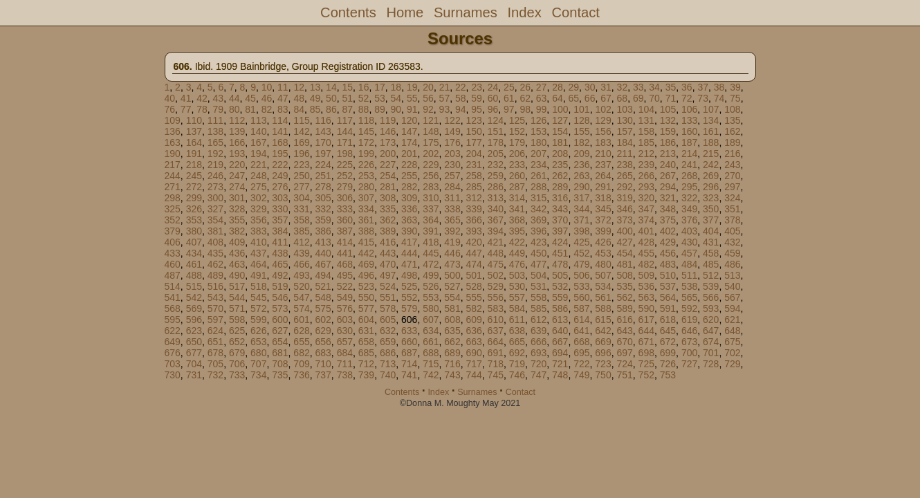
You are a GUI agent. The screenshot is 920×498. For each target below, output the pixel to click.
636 (473, 330)
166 (237, 142)
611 (517, 319)
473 (452, 264)
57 (444, 98)
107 (711, 109)
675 (732, 341)
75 (735, 98)
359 (323, 219)
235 (560, 164)
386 (323, 231)
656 (323, 341)
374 (646, 219)
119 (388, 120)
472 (431, 264)
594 (732, 308)
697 (624, 352)
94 (460, 109)
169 (301, 142)
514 (173, 286)
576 (345, 308)
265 (624, 175)
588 (603, 308)
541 (173, 297)
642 (603, 330)
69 (638, 98)
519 (280, 286)
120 (409, 120)
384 (280, 231)
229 (431, 164)
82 (267, 109)
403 (689, 231)
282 (409, 186)
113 (258, 120)
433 (173, 253)
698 (646, 352)
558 (538, 297)
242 (711, 164)
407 (194, 242)
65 (573, 98)
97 (509, 109)
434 (194, 253)
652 (237, 341)
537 (668, 286)
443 (388, 253)
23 (476, 87)
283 (431, 186)
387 (345, 231)
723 (603, 363)
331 (301, 208)
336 (409, 208)
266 (646, 175)
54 (396, 98)
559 (560, 297)
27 (541, 87)
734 (258, 374)
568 (173, 308)
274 (237, 186)
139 (237, 131)
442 (366, 253)
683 (323, 352)
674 (711, 341)
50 (331, 98)
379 (173, 231)
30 (590, 87)
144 (345, 131)
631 (366, 330)
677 (194, 352)
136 (173, 131)
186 (668, 142)
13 (315, 87)
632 (388, 330)
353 (194, 219)
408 (215, 242)
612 (538, 319)
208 (560, 153)
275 (258, 186)
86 (331, 109)
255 (409, 175)
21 (444, 87)
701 (711, 352)
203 (452, 153)
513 (732, 275)
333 (345, 208)
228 (409, 164)
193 (237, 153)
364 (431, 219)
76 (170, 109)
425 (581, 242)
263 (581, 175)
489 (215, 275)
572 (258, 308)
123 (473, 120)
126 (538, 120)
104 (646, 109)
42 (202, 98)
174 (409, 142)
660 (409, 341)
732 (215, 374)
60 (493, 98)
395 (517, 231)
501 (473, 275)
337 (431, 208)
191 (194, 153)
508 (624, 275)
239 (646, 164)
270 (732, 175)
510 (668, 275)
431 (711, 242)
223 (301, 164)
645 (668, 330)
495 (345, 275)
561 (603, 297)
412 (301, 242)
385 (301, 231)
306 (345, 197)
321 (668, 197)
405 (732, 231)
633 (409, 330)
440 (323, 253)
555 (473, 297)
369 (538, 219)
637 (496, 330)
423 (538, 242)
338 (452, 208)
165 (215, 142)
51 (347, 98)
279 (345, 186)
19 (412, 87)
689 (452, 352)
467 (323, 264)
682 (301, 352)
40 (170, 98)
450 (538, 253)
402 (668, 231)
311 (452, 197)
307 (366, 197)
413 (323, 242)
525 (409, 286)
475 (496, 264)
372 (603, 219)
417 (409, 242)
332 (323, 208)
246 (215, 175)
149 (452, 131)
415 (366, 242)
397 (560, 231)
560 (581, 297)
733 (237, 374)
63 (541, 98)
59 (476, 98)
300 (215, 197)
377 (711, 219)
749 (581, 374)
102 (603, 109)
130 (624, 120)
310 (431, 197)
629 (323, 330)
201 (409, 153)
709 (301, 363)
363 (409, 219)
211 (624, 153)
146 (388, 131)
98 (525, 109)
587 (581, 308)
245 (194, 175)
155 (581, 131)
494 (323, 275)
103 (625, 109)
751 (624, 374)
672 (668, 341)
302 (258, 197)
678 (215, 352)
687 (409, 352)
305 (323, 197)
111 (215, 120)
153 (538, 131)
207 (538, 153)
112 (237, 120)
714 (409, 363)
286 (496, 186)
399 (603, 231)
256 (431, 175)
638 (517, 330)
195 (280, 153)
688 (431, 352)
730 (173, 374)
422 (517, 242)
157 (624, 131)
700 (689, 352)
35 (671, 87)
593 (711, 308)
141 (280, 131)
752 (646, 374)
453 (603, 253)
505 (560, 275)
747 (538, 374)
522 (345, 286)
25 (509, 87)
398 (581, 231)
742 (431, 374)
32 (622, 87)
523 (366, 286)
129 (603, 120)
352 (173, 219)
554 (452, 297)
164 (194, 142)
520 (301, 286)
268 (689, 175)
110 (194, 120)
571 (237, 308)
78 (202, 109)
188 (711, 142)
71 (671, 98)
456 (668, 253)
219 (215, 164)
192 (215, 153)
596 (194, 319)
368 (517, 219)
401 (646, 231)
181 (560, 142)
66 (590, 98)
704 (194, 363)
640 (560, 330)
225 (345, 164)
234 (538, 164)
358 (301, 219)
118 (366, 120)
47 (282, 98)
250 (301, 175)
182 (581, 142)
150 (473, 131)
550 (366, 297)
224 (323, 164)
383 (258, 231)
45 (250, 98)
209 (581, 153)
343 (560, 208)
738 (345, 374)
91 (412, 109)
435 (215, 253)
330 (280, 208)
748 (560, 374)
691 (496, 352)
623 (194, 330)
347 (646, 208)
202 (431, 153)
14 (331, 87)
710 (323, 363)
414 (345, 242)
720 (538, 363)
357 (280, 219)
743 (452, 374)
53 (379, 98)
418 (431, 242)
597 (215, 319)
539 (711, 286)
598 (237, 319)
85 (315, 109)
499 (431, 275)
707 (258, 363)
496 (366, 275)
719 (517, 363)
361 (366, 219)
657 (345, 341)
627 (280, 330)
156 (603, 131)
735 (280, 374)
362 (388, 219)
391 (431, 231)
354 (215, 219)
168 (280, 142)
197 (323, 153)
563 (646, 297)
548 (323, 297)
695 (581, 352)
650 (194, 341)
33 (638, 87)
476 (517, 264)
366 (473, 219)
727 (689, 363)
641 (581, 330)
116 (323, 120)
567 (732, 297)
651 (215, 341)
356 (258, 219)
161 (711, 131)
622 (173, 330)
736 (301, 374)
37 (702, 87)
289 (560, 186)
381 (215, 231)
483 (668, 264)
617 (646, 319)
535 (624, 286)
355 (237, 219)
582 (473, 308)
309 (409, 197)
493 (301, 275)
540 (732, 286)
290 (581, 186)
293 (646, 186)
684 (345, 352)
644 (646, 330)
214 (689, 153)
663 (473, 341)
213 (668, 153)
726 (668, 363)
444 (409, 253)
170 (323, 142)
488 (194, 275)
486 (732, 264)
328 (237, 208)
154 (560, 131)
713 (388, 363)
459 (732, 253)
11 (282, 87)
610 (496, 319)
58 (460, 98)
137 (194, 131)
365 (452, 219)
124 (496, 120)
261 (538, 175)
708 (280, 363)
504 (538, 275)
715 (431, 363)
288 (538, 186)
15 (347, 87)
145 (366, 131)
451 (560, 253)
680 (258, 352)
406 (173, 242)
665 (517, 341)
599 (258, 319)
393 (473, 231)
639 (538, 330)
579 (409, 308)
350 (711, 208)
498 (409, 275)
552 (409, 297)
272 (194, 186)
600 (280, 319)
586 (560, 308)
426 (603, 242)
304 (301, 197)
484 (689, 264)
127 (560, 120)
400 (624, 231)
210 (603, 153)
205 (496, 153)
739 (366, 374)
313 (496, 197)
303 (280, 197)
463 (237, 264)
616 (624, 319)
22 (460, 87)
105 (668, 109)
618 (668, 319)
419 (452, 242)
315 (538, 197)
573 (280, 308)
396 (538, 231)
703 (173, 363)
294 (668, 186)
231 (473, 164)
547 (301, 297)
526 (431, 286)
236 (581, 164)
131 (646, 120)
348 (668, 208)
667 (560, 341)
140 (258, 131)
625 (237, 330)
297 (732, 186)
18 (396, 87)
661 (431, 341)
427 (624, 242)
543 (215, 297)
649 (173, 341)
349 (689, 208)
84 (298, 109)
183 (603, 142)
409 (237, 242)
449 (517, 253)
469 (366, 264)
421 (496, 242)
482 (646, 264)
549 (345, 297)
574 (301, 308)
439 (301, 253)
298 (173, 197)
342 (538, 208)
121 (431, 120)
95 (476, 109)
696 (603, 352)
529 (496, 286)
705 (215, 363)
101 (581, 109)
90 (396, 109)
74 (719, 98)
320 (646, 197)
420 (473, 242)
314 (517, 197)
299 (194, 197)
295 (689, 186)
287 (517, 186)
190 (173, 153)
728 (711, 363)
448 (496, 253)
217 (173, 164)
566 (711, 297)
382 (237, 231)
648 (732, 330)
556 (496, 297)
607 (431, 319)
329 (258, 208)
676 (173, 352)
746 (517, 374)
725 (646, 363)
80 (234, 109)
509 (646, 275)
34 (654, 87)
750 (603, 374)
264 (603, 175)
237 (603, 164)
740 (388, 374)
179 (517, 142)
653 (258, 341)
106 (689, 109)
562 (624, 297)
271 (173, 186)
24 (493, 87)
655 (301, 341)
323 (711, 197)
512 (711, 275)
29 (574, 87)
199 (366, 153)
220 (237, 164)
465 (280, 264)
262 (560, 175)
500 (452, 275)
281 (388, 186)
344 (581, 208)
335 (388, 208)
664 (496, 341)
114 (280, 120)
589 (624, 308)
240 (668, 164)
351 (732, 208)
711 (345, 363)
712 (366, 363)
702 (732, 352)
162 (732, 131)
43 (218, 98)
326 (194, 208)
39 (735, 87)
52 (363, 98)
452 (581, 253)
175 (431, 142)
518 (258, 286)
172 (366, 142)
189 (732, 142)
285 (473, 186)
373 (624, 219)
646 (689, 330)
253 (366, 175)
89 (379, 109)
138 (215, 131)
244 (173, 175)
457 (689, 253)
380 (194, 231)
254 (388, 175)
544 (237, 297)
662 (452, 341)
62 (525, 98)
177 (473, 142)
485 (711, 264)
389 (388, 231)
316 (560, 197)
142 (301, 131)
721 (560, 363)
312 (473, 197)
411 (280, 242)
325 (173, 208)
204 (473, 153)
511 (689, 275)
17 (379, 87)
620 (711, 319)
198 (345, 153)
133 (689, 120)
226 (366, 164)
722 (581, 363)
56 (428, 98)
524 (388, 286)
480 (603, 264)
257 (452, 175)
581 (452, 308)
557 (517, 297)
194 (258, 153)
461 (194, 264)
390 (409, 231)
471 (409, 264)
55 (412, 98)
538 (689, 286)
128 (581, 120)
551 (388, 297)
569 (194, 308)
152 (517, 131)
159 (668, 131)
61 (509, 98)
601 (301, 319)
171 (345, 142)
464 (258, 264)
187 (689, 142)
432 (732, 242)
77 (186, 109)
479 (581, 264)
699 (668, 352)
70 (654, 98)
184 (624, 142)
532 (560, 286)
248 (258, 175)
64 (557, 98)
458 (711, 253)
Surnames (465, 12)
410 (258, 242)
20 (428, 87)
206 (517, 153)
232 (496, 164)
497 (388, 275)
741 (409, 374)
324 (732, 197)
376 (689, 219)
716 (452, 363)
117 (345, 120)
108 (732, 109)
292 (624, 186)
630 (345, 330)
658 (366, 341)
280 (366, 186)
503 (517, 275)
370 (560, 219)
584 (517, 308)
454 (624, 253)
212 (646, 153)
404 (711, 231)
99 (541, 109)
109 (173, 120)
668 (581, 341)
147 (409, 131)
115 (301, 120)
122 (452, 120)
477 (538, 264)
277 (301, 186)
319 (624, 197)
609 (473, 319)
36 (686, 87)
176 (452, 142)
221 (258, 164)
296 (711, 186)
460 (173, 264)
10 (267, 87)
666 (538, 341)
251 (323, 175)
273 (215, 186)
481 (624, 264)
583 (496, 308)
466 (301, 264)
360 (345, 219)
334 (366, 208)
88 (363, 109)
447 (473, 253)
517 (237, 286)
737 (323, 374)
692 (517, 352)
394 (496, 231)
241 (689, 164)
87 (347, 109)
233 (517, 164)
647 (711, 330)
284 (452, 186)
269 (711, 175)
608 (452, 319)
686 (388, 352)
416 (388, 242)
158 (646, 131)
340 (496, 208)
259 (496, 175)
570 (215, 308)
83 (282, 109)
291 (603, 186)
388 (366, 231)
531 (538, 286)
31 (605, 87)
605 (388, 319)
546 (280, 297)
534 (603, 286)
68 (622, 98)
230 (452, 164)
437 (258, 253)
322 (689, 197)
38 (719, 87)
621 (732, 319)
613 (560, 319)
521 (323, 286)
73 (702, 98)
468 (345, 264)
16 (363, 87)
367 (496, 219)
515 (194, 286)
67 (605, 98)
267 (668, 175)
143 (323, 131)
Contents (348, 12)
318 (603, 197)
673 (689, 341)
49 (315, 98)
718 (496, 363)
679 (237, 352)
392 (452, 231)
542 (194, 297)
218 (194, 164)
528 (473, 286)
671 (646, 341)
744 (473, 374)
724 (624, 363)
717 (473, 363)
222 (280, 164)
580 (431, 308)
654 (280, 341)
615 (603, 319)
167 (258, 142)
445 (431, 253)
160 (689, 131)
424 (560, 242)
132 (668, 120)
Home (404, 12)
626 (258, 330)
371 (581, 219)
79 (218, 109)
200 (388, 153)
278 (323, 186)
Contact (575, 12)
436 (237, 253)
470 (388, 264)
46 (267, 98)
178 (496, 142)
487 (173, 275)
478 (560, 264)
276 (280, 186)
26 (525, 87)
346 (624, 208)
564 (668, 297)
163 (173, 142)
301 (237, 197)
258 (473, 175)
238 (624, 164)
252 (345, 175)
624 (215, 330)
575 (323, 308)
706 (237, 363)
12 (298, 87)
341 (517, 208)
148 (431, 131)
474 (473, 264)
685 (366, 352)
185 (646, 142)
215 (711, 153)
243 (732, 164)
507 (603, 275)
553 (431, 297)
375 (668, 219)
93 (444, 109)
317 (581, 197)
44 (234, 98)
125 (517, 120)
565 (689, 297)
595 (173, 319)
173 (388, 142)
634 (431, 330)
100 (560, 109)
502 (496, 275)
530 (517, 286)
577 (366, 308)
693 (538, 352)
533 (581, 286)
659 (388, 341)
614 (581, 319)
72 (686, 98)
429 (668, 242)
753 (668, 374)
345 (603, 208)
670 (624, 341)
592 (689, 308)
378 (732, 219)
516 (215, 286)
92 (428, 109)
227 (388, 164)
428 (646, 242)
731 (194, 374)
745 (496, 374)
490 (237, 275)
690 (473, 352)
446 (452, 253)
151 (496, 131)
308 (388, 197)
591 (668, 308)
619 (689, 319)
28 (557, 87)
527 (452, 286)
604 (366, 319)
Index (524, 12)
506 (581, 275)
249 (280, 175)
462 (215, 264)
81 (250, 109)
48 (298, 98)
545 (258, 297)
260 (517, 175)
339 (473, 208)
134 (711, 120)
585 (538, 308)
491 (258, 275)
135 (732, 120)
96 (493, 109)
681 (280, 352)
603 (345, 319)
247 (237, 175)
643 (624, 330)
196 (301, 153)
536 (646, 286)
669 (603, 341)
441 (345, 253)
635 (452, 330)
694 (560, 352)
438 (280, 253)
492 (280, 275)
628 (301, 330)
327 (215, 208)
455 (646, 253)
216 (732, 153)
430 (689, 242)
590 (646, 308)
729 (732, 363)
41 (186, 98)
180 (538, 142)
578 (388, 308)
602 (323, 319)
